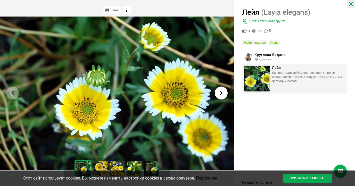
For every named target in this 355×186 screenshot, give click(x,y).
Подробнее (206, 178)
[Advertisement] (294, 138)
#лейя (274, 42)
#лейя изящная (254, 42)
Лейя (276, 68)
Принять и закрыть (308, 178)
